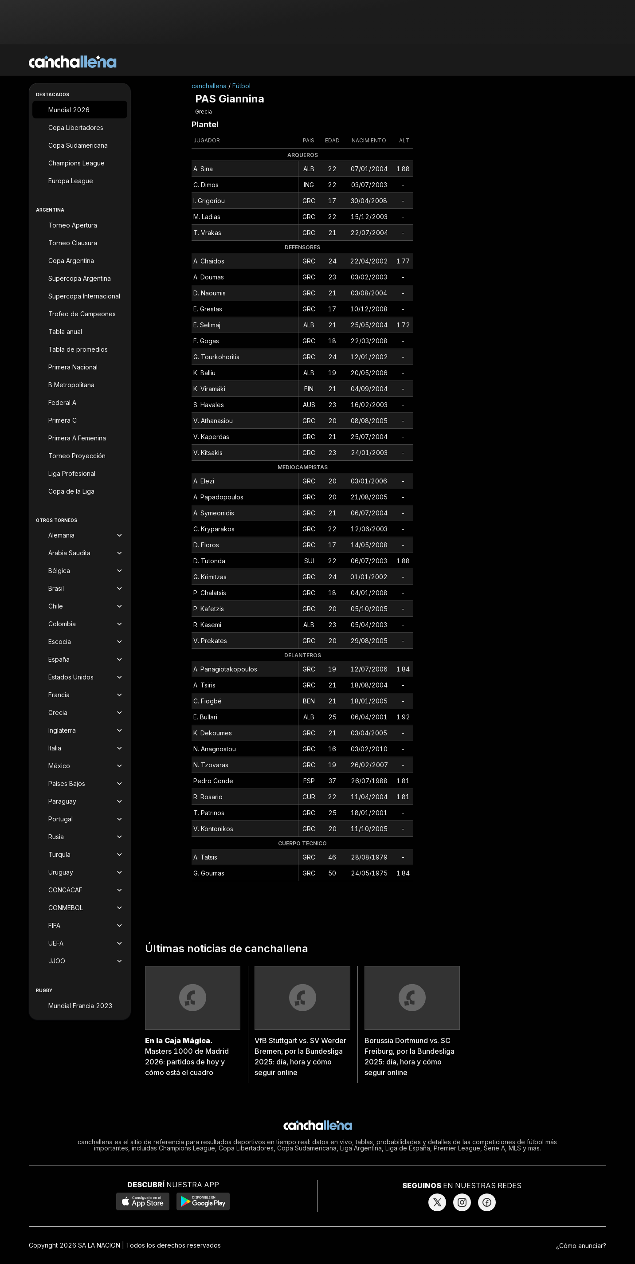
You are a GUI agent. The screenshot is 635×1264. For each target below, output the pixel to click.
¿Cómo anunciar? (581, 1245)
